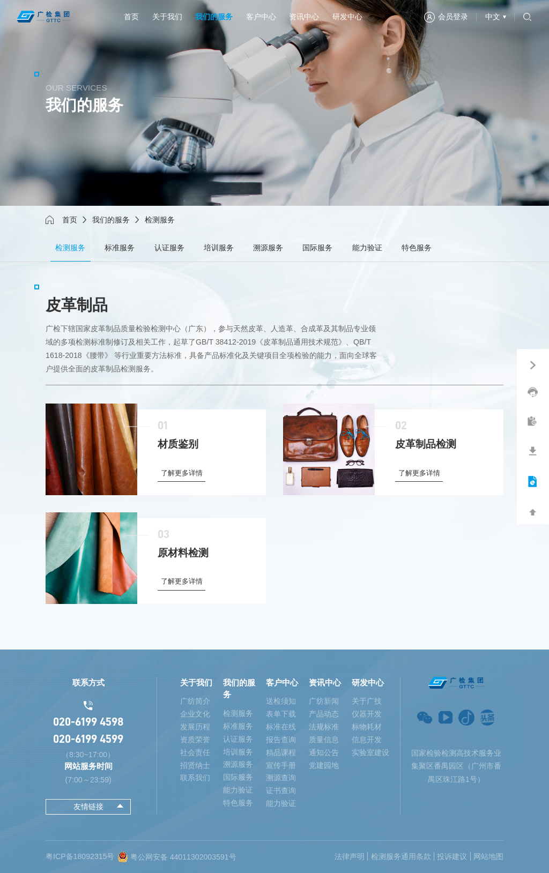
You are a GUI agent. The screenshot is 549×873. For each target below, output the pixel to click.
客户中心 (261, 16)
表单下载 (281, 714)
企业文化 (195, 714)
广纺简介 (195, 701)
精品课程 (281, 752)
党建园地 (324, 765)
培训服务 (219, 247)
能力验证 (367, 247)
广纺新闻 (324, 701)
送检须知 (281, 701)
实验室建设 (370, 752)
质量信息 (324, 739)
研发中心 (347, 16)
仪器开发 (367, 714)
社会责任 (195, 752)
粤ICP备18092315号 (80, 856)
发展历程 (195, 726)
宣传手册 (281, 765)
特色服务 (417, 247)
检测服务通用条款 (401, 856)
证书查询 (281, 790)
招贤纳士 (195, 765)
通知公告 (324, 752)
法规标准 (324, 726)
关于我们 (167, 16)
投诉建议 (452, 856)
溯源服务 (268, 247)
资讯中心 (304, 16)
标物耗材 (367, 726)
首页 (131, 16)
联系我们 (195, 777)
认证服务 (169, 247)
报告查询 (281, 739)
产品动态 (324, 714)
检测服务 (70, 247)
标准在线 (281, 726)
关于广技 (367, 701)
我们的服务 (214, 16)
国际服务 (317, 247)
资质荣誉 (195, 739)
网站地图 (488, 856)
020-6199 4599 (88, 739)
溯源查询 (281, 777)
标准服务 (120, 247)
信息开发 (367, 739)
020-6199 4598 (88, 722)
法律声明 (350, 856)
